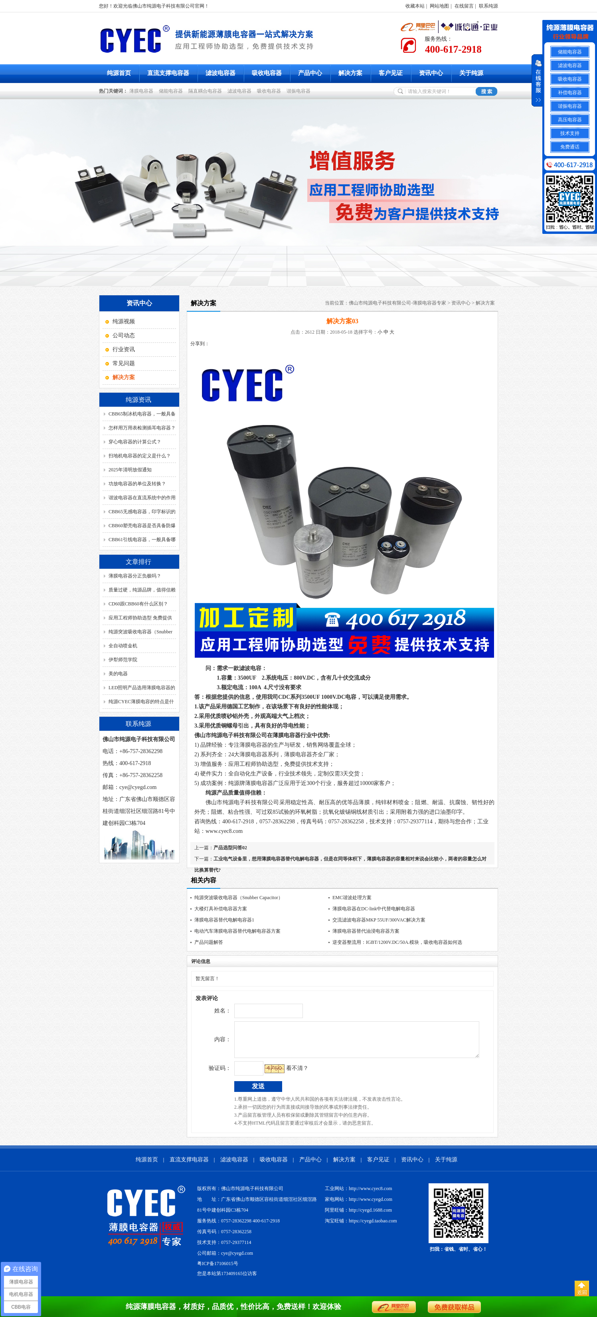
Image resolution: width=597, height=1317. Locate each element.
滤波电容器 (220, 73)
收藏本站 (415, 6)
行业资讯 (124, 349)
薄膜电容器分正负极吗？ (135, 576)
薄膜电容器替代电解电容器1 (224, 920)
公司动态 (124, 335)
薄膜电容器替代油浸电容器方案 (365, 931)
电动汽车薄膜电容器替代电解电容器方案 (237, 931)
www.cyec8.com (224, 831)
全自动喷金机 (123, 646)
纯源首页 (119, 73)
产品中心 (310, 73)
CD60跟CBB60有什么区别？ (138, 604)
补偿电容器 (570, 92)
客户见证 (391, 73)
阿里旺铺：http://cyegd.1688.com (358, 1216)
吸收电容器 (267, 73)
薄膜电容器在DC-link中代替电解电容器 (373, 909)
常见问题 (124, 363)
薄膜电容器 (142, 91)
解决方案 (350, 73)
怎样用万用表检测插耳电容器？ (142, 428)
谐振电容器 (300, 91)
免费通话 (569, 147)
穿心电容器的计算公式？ (135, 442)
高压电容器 (570, 120)
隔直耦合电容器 (206, 91)
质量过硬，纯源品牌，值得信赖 (142, 590)
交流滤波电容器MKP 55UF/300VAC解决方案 (378, 920)
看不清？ (280, 1074)
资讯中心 (431, 73)
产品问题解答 (208, 942)
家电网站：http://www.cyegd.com (358, 1205)
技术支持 (569, 133)
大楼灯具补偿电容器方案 (220, 909)
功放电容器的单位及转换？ (137, 483)
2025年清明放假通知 (130, 470)
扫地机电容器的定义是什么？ (140, 456)
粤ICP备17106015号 (217, 1269)
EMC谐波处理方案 (352, 897)
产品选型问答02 (230, 847)
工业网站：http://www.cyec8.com (358, 1194)
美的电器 (118, 673)
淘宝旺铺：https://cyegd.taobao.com (361, 1227)
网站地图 (439, 6)
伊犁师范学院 (123, 659)
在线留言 (464, 6)
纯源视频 (124, 321)
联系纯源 (488, 6)
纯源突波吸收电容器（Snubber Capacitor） (238, 897)
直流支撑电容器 (168, 73)
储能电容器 (172, 91)
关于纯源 (471, 73)
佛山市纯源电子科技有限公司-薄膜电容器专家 (397, 303)
